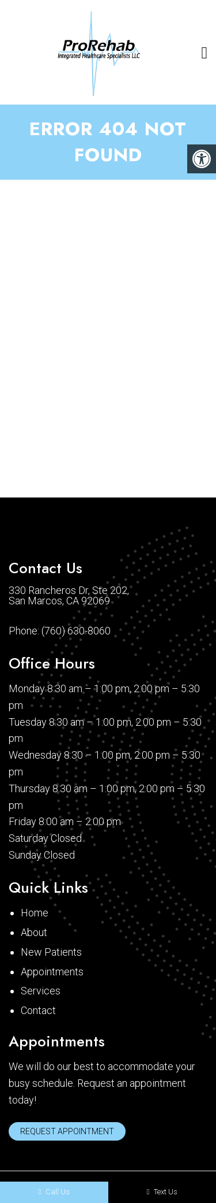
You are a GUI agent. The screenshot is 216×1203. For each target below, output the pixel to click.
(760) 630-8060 (76, 631)
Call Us (54, 1191)
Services (40, 991)
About (34, 932)
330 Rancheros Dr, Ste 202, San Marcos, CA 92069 (69, 595)
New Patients (51, 952)
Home (34, 913)
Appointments (52, 972)
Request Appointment (67, 1131)
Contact (38, 1010)
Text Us (161, 1191)
